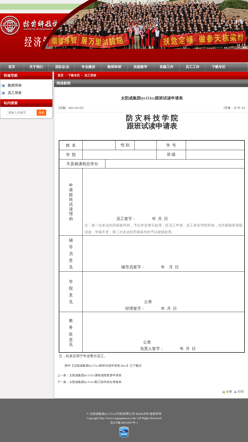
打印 (241, 391)
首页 (11, 67)
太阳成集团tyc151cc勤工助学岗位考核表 (95, 382)
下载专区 (218, 67)
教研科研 (114, 67)
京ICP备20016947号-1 (124, 422)
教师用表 (15, 85)
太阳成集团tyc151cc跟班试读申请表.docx (100, 365)
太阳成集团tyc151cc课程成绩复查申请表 (95, 375)
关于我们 (36, 67)
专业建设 (88, 67)
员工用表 (15, 93)
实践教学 (140, 67)
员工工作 (192, 67)
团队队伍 (62, 67)
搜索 (41, 112)
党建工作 (166, 67)
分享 (229, 391)
